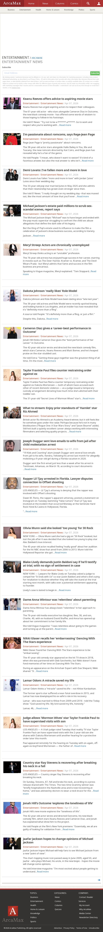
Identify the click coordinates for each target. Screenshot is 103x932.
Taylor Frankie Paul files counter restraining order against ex (57, 372)
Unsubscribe (94, 928)
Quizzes (58, 909)
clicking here (16, 87)
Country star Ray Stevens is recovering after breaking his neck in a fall (59, 764)
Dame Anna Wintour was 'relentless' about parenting (59, 599)
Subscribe (95, 73)
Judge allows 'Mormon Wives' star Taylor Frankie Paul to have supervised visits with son (61, 719)
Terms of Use (81, 928)
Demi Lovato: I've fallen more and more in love (55, 170)
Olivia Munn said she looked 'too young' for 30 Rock (58, 528)
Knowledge (68, 9)
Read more (65, 125)
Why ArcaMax (85, 909)
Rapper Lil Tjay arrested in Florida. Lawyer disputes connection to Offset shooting (58, 480)
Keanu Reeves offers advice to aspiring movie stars (58, 99)
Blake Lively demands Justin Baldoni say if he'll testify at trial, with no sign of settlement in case (59, 563)
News (57, 897)
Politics (81, 9)
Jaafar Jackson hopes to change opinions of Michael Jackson (58, 840)
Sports (92, 9)
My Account (84, 905)
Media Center (85, 913)
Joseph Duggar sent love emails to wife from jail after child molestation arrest (59, 442)
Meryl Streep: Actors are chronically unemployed (56, 245)
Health (38, 9)
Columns (58, 905)
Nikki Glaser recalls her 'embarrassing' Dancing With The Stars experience (59, 640)
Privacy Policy (69, 928)
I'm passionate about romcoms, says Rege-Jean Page (59, 134)
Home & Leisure (52, 9)
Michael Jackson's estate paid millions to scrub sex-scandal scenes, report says (57, 207)
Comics (58, 901)
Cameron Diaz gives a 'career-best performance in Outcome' (57, 330)
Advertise (58, 928)
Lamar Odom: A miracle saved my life (48, 680)
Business (11, 9)
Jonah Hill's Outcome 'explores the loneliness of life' (58, 803)
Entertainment (25, 9)
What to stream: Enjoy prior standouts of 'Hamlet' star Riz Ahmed (60, 409)
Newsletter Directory (88, 917)
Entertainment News (52, 103)
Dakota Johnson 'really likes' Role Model (50, 291)
